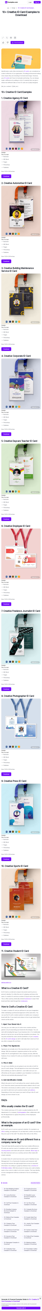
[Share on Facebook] (10, 37)
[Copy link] (2, 37)
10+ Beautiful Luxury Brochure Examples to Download (30, 1196)
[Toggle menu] (2, 2)
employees (24, 1001)
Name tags (34, 1150)
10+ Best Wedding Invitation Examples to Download (11, 1189)
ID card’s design (10, 1039)
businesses (28, 999)
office (3, 1131)
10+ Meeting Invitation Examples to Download (30, 1243)
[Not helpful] (7, 42)
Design (13, 8)
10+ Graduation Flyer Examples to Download (10, 1249)
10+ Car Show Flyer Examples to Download (30, 1203)
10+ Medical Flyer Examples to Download (11, 1218)
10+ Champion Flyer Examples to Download (10, 1224)
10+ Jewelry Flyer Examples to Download (31, 1224)
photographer (22, 1112)
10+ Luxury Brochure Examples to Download (10, 1195)
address (32, 1090)
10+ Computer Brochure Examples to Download (30, 1210)
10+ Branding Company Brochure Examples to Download (10, 1211)
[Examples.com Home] (11, 2)
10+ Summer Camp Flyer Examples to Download (30, 1230)
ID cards (26, 71)
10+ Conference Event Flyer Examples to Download (11, 1230)
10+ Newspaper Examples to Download (11, 1243)
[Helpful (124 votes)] (3, 42)
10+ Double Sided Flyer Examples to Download (30, 1218)
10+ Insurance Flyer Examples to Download (10, 1237)
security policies (6, 1150)
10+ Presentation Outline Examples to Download (30, 1249)
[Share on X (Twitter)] (6, 37)
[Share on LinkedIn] (15, 37)
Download (6, 176)
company (35, 1036)
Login (30, 2)
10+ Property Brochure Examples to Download (30, 1189)
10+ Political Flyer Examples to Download (31, 1237)
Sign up (37, 2)
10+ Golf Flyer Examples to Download (11, 1203)
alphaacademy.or (6, 982)
